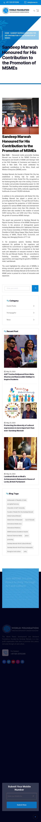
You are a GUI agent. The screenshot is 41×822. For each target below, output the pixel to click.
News (9, 320)
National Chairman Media (14, 535)
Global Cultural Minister (14, 516)
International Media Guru (14, 524)
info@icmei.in (32, 2)
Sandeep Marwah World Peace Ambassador (20, 547)
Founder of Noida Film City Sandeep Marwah (20, 512)
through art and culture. (14, 551)
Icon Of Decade (29, 520)
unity (25, 551)
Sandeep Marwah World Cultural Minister (19, 543)
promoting (10, 539)
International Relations (13, 528)
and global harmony (13, 504)
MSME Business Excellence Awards (17, 532)
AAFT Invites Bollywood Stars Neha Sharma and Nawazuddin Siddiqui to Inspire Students (19, 377)
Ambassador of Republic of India (16, 500)
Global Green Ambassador (15, 520)
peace (26, 535)
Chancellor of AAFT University (15, 508)
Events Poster (11, 306)
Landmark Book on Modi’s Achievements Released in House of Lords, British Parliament (19, 479)
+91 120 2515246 (12, 2)
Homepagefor (11, 313)
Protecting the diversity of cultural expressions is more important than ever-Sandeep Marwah (19, 428)
